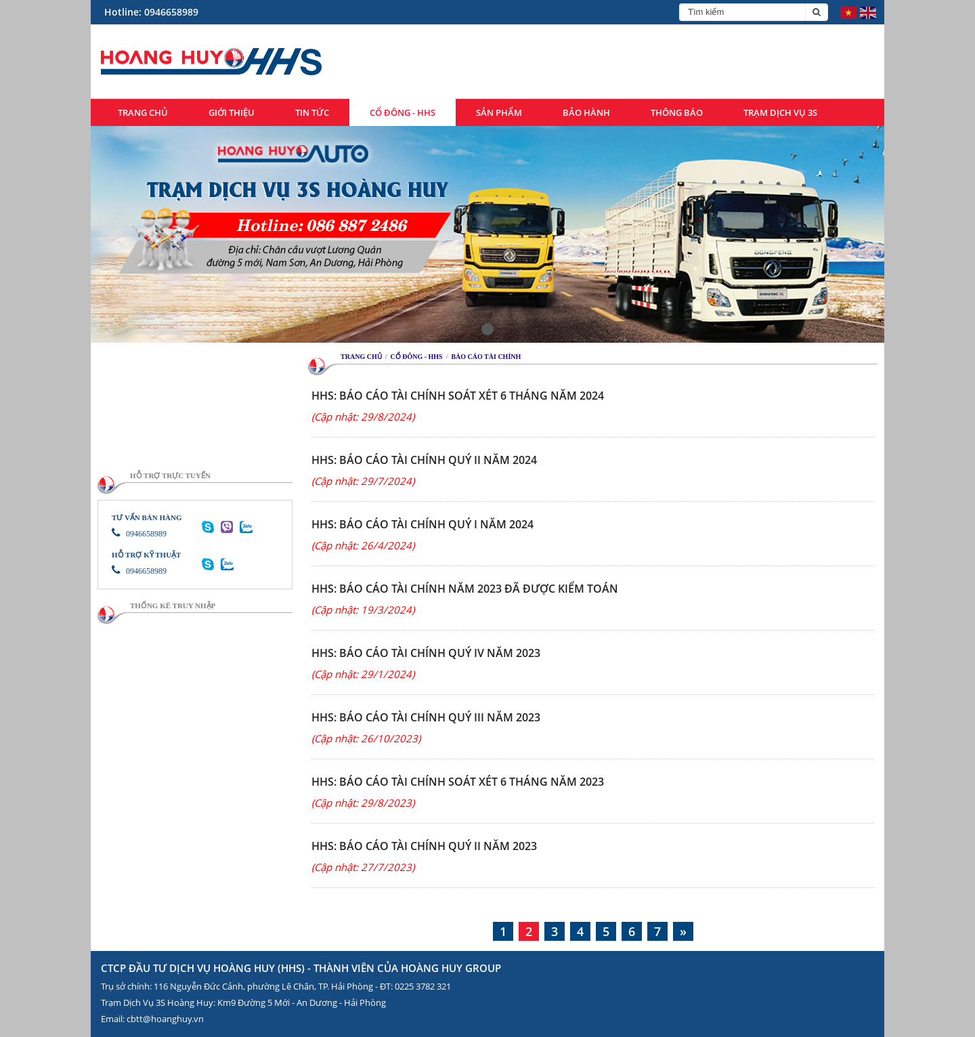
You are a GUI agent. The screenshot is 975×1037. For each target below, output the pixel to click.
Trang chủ (143, 112)
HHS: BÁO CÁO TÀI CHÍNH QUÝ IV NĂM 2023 (425, 653)
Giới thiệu (232, 112)
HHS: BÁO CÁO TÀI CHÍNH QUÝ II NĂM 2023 (424, 846)
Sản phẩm (499, 112)
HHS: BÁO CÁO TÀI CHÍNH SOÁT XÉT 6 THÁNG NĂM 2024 (457, 395)
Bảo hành (586, 112)
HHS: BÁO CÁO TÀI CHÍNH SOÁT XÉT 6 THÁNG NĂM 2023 (457, 781)
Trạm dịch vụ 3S (780, 112)
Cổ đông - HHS (402, 112)
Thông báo (677, 112)
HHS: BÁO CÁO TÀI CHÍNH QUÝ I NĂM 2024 (422, 524)
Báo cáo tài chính (486, 356)
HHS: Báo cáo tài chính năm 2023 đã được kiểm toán (464, 588)
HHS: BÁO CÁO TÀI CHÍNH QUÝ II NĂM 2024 (424, 459)
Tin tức (312, 112)
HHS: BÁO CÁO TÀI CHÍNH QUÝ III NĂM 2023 (425, 717)
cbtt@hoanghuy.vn (165, 1019)
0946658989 (139, 533)
